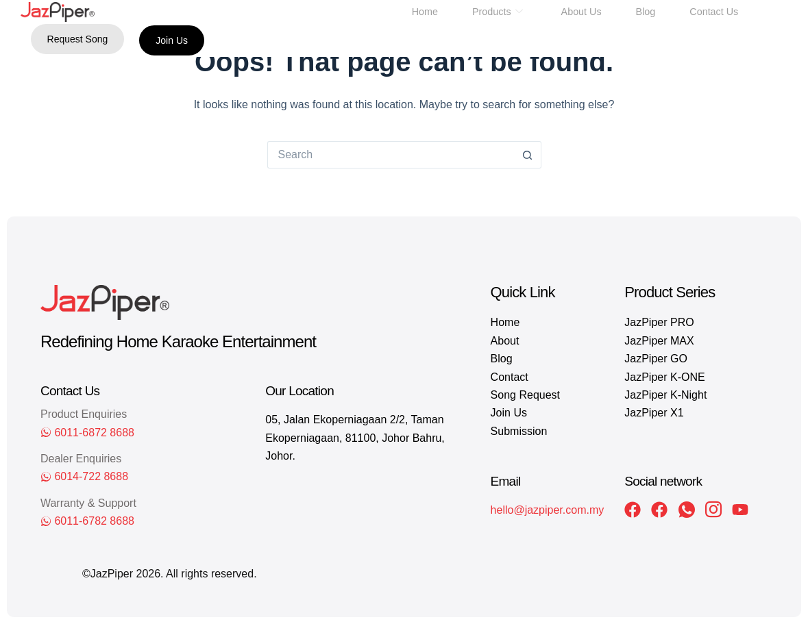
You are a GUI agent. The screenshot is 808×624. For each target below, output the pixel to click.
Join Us (172, 40)
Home (426, 11)
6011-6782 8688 (94, 521)
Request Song (77, 39)
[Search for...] (390, 155)
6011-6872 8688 (94, 432)
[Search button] (527, 155)
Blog (644, 11)
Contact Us (712, 11)
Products (498, 11)
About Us (581, 11)
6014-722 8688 (91, 476)
